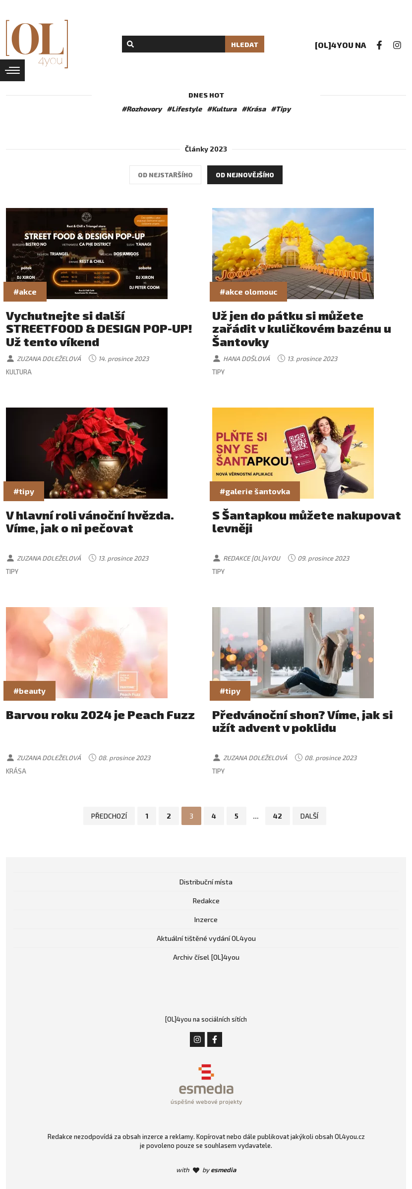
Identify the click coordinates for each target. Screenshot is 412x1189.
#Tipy (281, 108)
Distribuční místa (206, 882)
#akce (25, 291)
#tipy (23, 491)
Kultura (19, 372)
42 (277, 816)
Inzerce (206, 919)
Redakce (206, 900)
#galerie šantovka (255, 491)
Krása (16, 771)
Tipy (218, 372)
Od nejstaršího (165, 175)
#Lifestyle (184, 108)
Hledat (244, 44)
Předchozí (109, 816)
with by (206, 1170)
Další (309, 816)
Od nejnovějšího (245, 175)
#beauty (29, 690)
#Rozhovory (141, 108)
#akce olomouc (248, 291)
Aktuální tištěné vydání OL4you (206, 938)
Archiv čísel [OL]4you (206, 957)
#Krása (253, 108)
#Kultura (221, 108)
